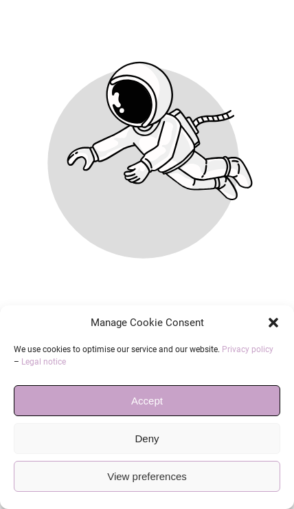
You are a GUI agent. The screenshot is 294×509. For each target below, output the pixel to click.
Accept (147, 401)
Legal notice (43, 362)
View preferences (147, 476)
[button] (273, 322)
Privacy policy (247, 349)
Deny (147, 438)
